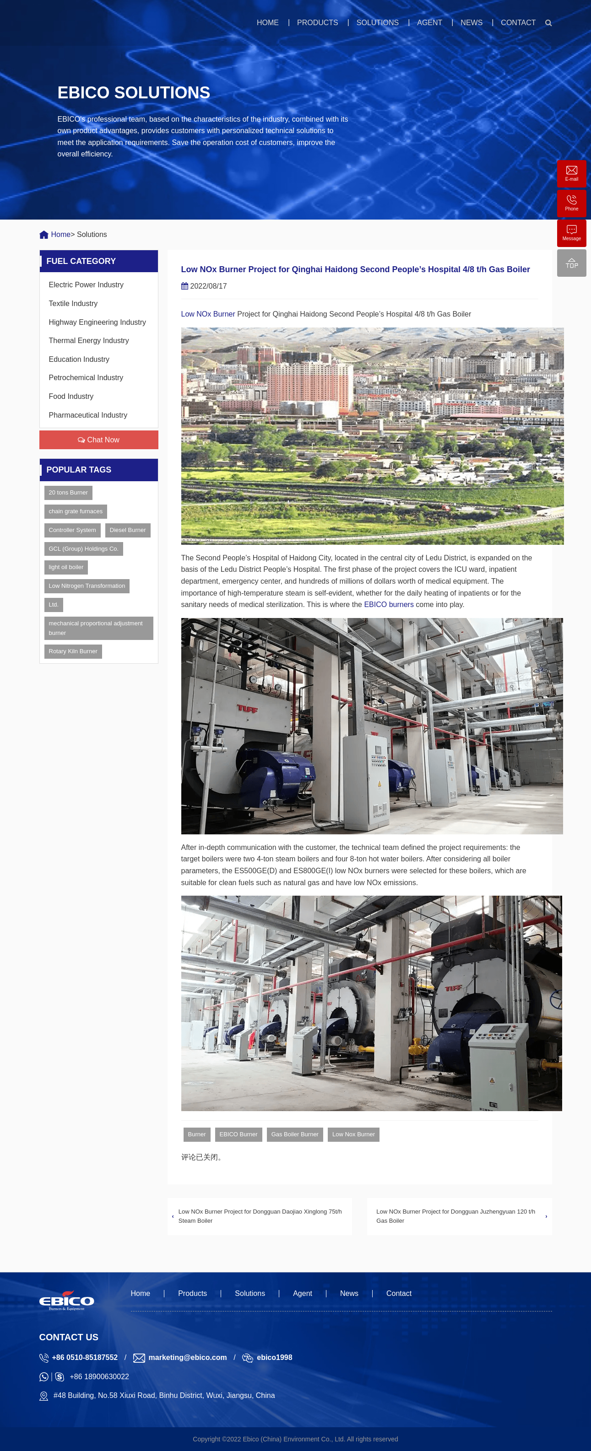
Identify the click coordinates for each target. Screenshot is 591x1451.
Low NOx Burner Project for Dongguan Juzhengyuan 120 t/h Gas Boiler (455, 1216)
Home (268, 23)
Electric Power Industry (86, 285)
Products (317, 23)
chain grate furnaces (76, 511)
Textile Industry (73, 303)
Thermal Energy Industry (89, 340)
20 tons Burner (68, 492)
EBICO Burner (239, 1134)
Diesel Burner (128, 530)
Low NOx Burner (208, 314)
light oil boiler (66, 567)
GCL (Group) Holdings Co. (84, 548)
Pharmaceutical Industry (88, 415)
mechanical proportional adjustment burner (96, 628)
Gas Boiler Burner (295, 1134)
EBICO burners (388, 604)
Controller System (72, 530)
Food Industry (71, 396)
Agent (429, 23)
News (472, 23)
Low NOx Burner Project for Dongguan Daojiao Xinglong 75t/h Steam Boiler (260, 1216)
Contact (518, 23)
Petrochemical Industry (86, 378)
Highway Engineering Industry (97, 322)
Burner (197, 1134)
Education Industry (79, 359)
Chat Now (98, 439)
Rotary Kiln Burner (73, 651)
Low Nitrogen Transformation (87, 585)
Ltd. (54, 604)
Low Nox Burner (353, 1134)
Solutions (378, 23)
